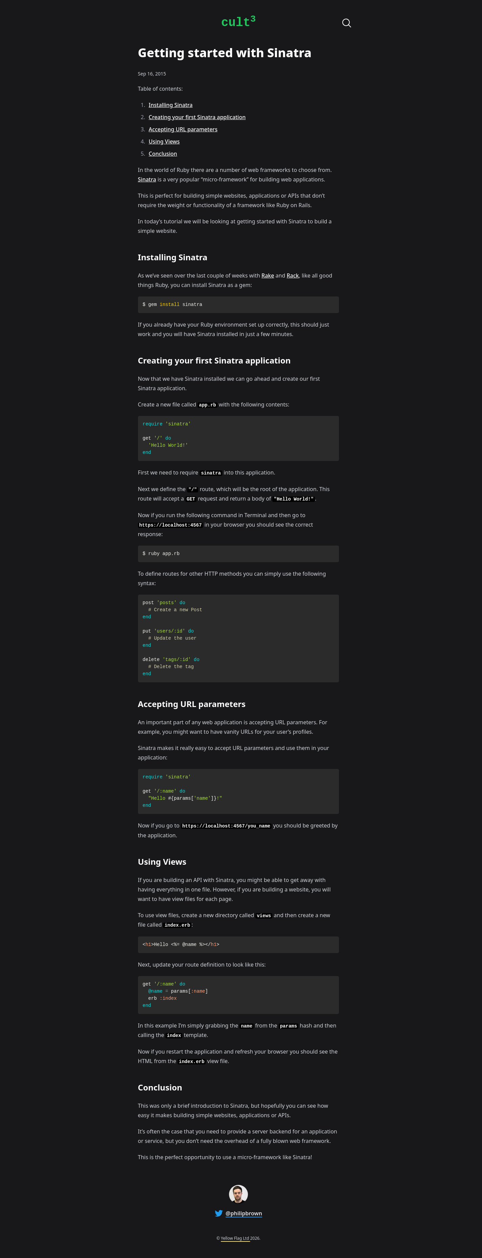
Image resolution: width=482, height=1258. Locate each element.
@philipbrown (244, 1213)
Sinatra (147, 179)
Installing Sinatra (171, 105)
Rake (267, 275)
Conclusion (163, 153)
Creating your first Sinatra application (197, 117)
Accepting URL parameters (183, 129)
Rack (292, 275)
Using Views (164, 141)
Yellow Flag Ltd (235, 1238)
